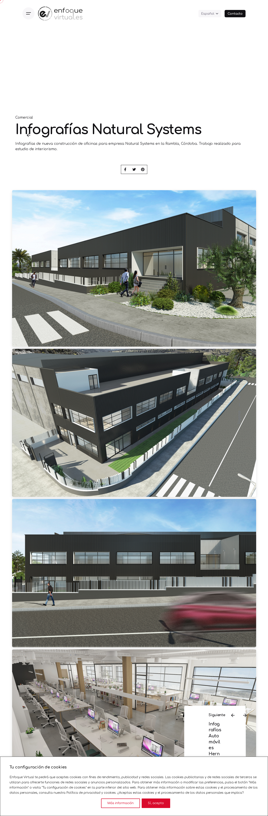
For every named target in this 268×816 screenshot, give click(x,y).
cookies (110, 792)
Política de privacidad (83, 792)
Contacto (235, 13)
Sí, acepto (156, 803)
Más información (120, 803)
